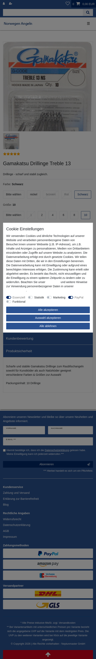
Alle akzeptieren (48, 309)
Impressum (53, 281)
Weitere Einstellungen (41, 301)
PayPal (79, 297)
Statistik (39, 297)
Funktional (19, 301)
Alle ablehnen (48, 325)
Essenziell (19, 297)
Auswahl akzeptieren (48, 317)
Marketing (59, 297)
